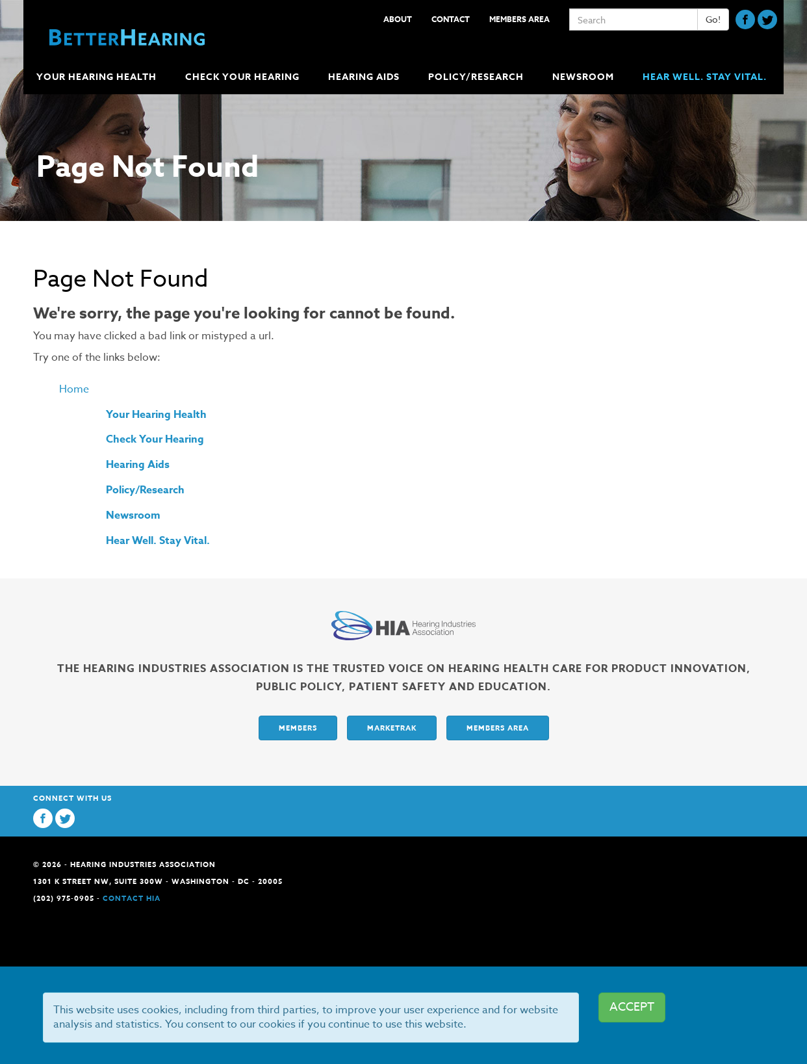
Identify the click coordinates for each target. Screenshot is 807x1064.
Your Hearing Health (156, 414)
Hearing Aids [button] (365, 77)
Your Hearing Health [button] (97, 77)
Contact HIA (131, 898)
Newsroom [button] (584, 77)
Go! (713, 19)
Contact (450, 19)
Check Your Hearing (155, 439)
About (397, 19)
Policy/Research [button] (477, 77)
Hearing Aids (138, 465)
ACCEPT (631, 1007)
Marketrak (391, 728)
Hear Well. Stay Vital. (705, 77)
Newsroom (133, 515)
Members (298, 728)
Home (74, 389)
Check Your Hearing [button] (243, 77)
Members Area (519, 19)
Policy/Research (145, 490)
